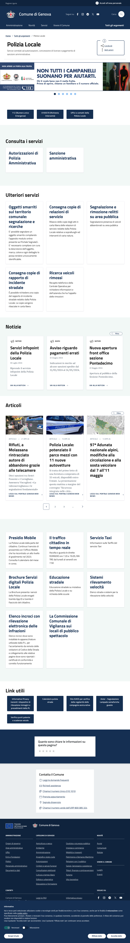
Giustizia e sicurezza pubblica (78, 843)
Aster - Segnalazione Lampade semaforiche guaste (109, 702)
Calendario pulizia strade (50, 700)
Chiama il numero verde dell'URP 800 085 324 (65, 807)
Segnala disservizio (52, 802)
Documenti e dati (13, 870)
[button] (116, 333)
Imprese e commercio (75, 847)
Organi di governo (13, 843)
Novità (32, 25)
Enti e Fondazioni (13, 856)
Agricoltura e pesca (44, 843)
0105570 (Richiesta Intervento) (50, 114)
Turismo (69, 874)
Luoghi (100, 869)
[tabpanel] (65, 76)
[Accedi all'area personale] (108, 3)
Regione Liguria (11, 3)
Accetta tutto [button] (116, 936)
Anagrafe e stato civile (45, 856)
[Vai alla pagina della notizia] (19, 385)
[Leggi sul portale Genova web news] (26, 495)
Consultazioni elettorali (45, 870)
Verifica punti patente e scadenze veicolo (20, 719)
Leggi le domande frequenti (56, 780)
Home (8, 35)
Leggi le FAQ (41, 897)
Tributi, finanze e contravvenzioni (80, 870)
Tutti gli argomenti (114, 25)
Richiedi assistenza (52, 785)
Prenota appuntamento (54, 796)
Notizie (18, 341)
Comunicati (101, 847)
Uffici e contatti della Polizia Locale (80, 114)
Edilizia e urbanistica (44, 879)
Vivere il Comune (61, 25)
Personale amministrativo (16, 865)
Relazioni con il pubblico (76, 861)
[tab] (55, 94)
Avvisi (57, 341)
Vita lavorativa (72, 879)
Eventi (99, 874)
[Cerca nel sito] (121, 14)
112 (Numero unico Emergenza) (20, 114)
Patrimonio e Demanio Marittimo (79, 856)
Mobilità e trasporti (74, 852)
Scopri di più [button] (13, 936)
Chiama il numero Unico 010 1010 (59, 791)
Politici (8, 861)
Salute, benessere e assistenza (79, 865)
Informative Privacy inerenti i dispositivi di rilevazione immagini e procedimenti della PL (20, 703)
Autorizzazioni (42, 861)
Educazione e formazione (46, 883)
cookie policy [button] (22, 913)
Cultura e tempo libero (45, 874)
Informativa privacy (74, 897)
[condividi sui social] (106, 46)
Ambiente (40, 847)
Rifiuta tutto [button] (97, 936)
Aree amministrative (14, 847)
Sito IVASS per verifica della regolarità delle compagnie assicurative (80, 702)
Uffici (8, 852)
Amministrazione (14, 25)
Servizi (44, 25)
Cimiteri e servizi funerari (46, 865)
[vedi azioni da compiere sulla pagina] (106, 50)
